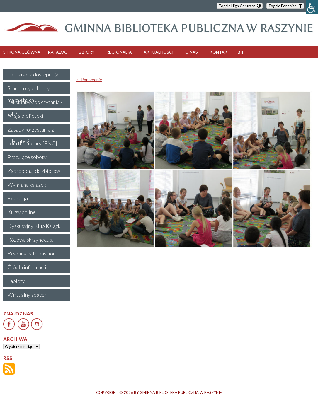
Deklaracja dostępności (34, 74)
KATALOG (57, 51)
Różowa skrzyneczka (31, 239)
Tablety (16, 281)
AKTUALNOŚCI (159, 51)
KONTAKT (220, 51)
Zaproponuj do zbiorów (34, 171)
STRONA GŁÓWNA (21, 51)
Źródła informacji (27, 267)
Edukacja (18, 198)
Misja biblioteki (25, 115)
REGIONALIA (119, 51)
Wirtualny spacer (27, 294)
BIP (241, 51)
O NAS (191, 51)
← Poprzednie (89, 79)
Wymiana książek (27, 184)
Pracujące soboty (27, 157)
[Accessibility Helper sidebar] (312, 7)
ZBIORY (87, 51)
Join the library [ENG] (32, 143)
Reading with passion (32, 253)
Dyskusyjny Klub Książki (35, 226)
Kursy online (22, 212)
